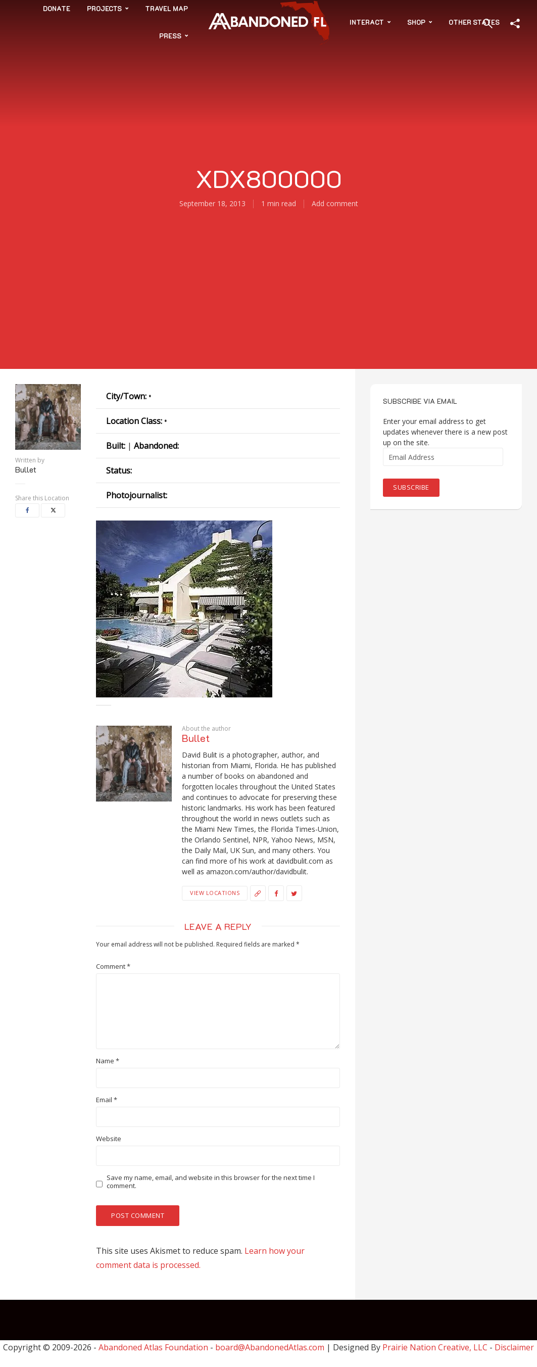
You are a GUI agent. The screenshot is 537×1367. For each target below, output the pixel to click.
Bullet (25, 469)
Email (106, 1100)
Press (170, 35)
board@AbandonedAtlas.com (269, 1347)
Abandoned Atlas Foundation (153, 1347)
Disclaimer (514, 1347)
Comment (113, 966)
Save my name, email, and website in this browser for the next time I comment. (211, 1182)
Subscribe (411, 487)
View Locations (214, 893)
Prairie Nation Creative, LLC (436, 1347)
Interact (367, 22)
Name (107, 1061)
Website (108, 1139)
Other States (474, 22)
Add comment (335, 203)
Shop (416, 22)
